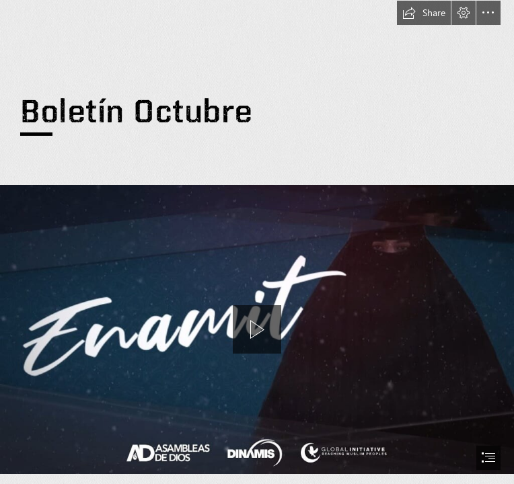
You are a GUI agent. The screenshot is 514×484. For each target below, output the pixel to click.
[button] (424, 13)
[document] (257, 242)
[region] (257, 329)
